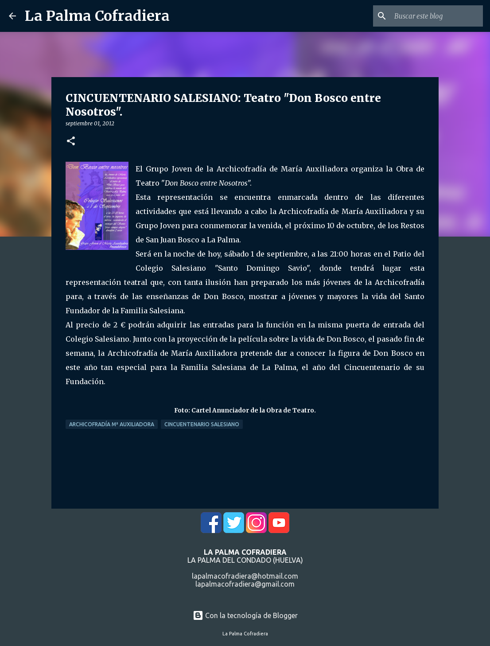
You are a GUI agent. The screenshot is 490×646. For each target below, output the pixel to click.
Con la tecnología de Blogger (245, 615)
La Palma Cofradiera (97, 16)
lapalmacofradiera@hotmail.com (245, 576)
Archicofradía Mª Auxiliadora (111, 424)
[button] (71, 142)
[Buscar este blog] (436, 16)
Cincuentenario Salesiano (201, 424)
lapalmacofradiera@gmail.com (245, 584)
